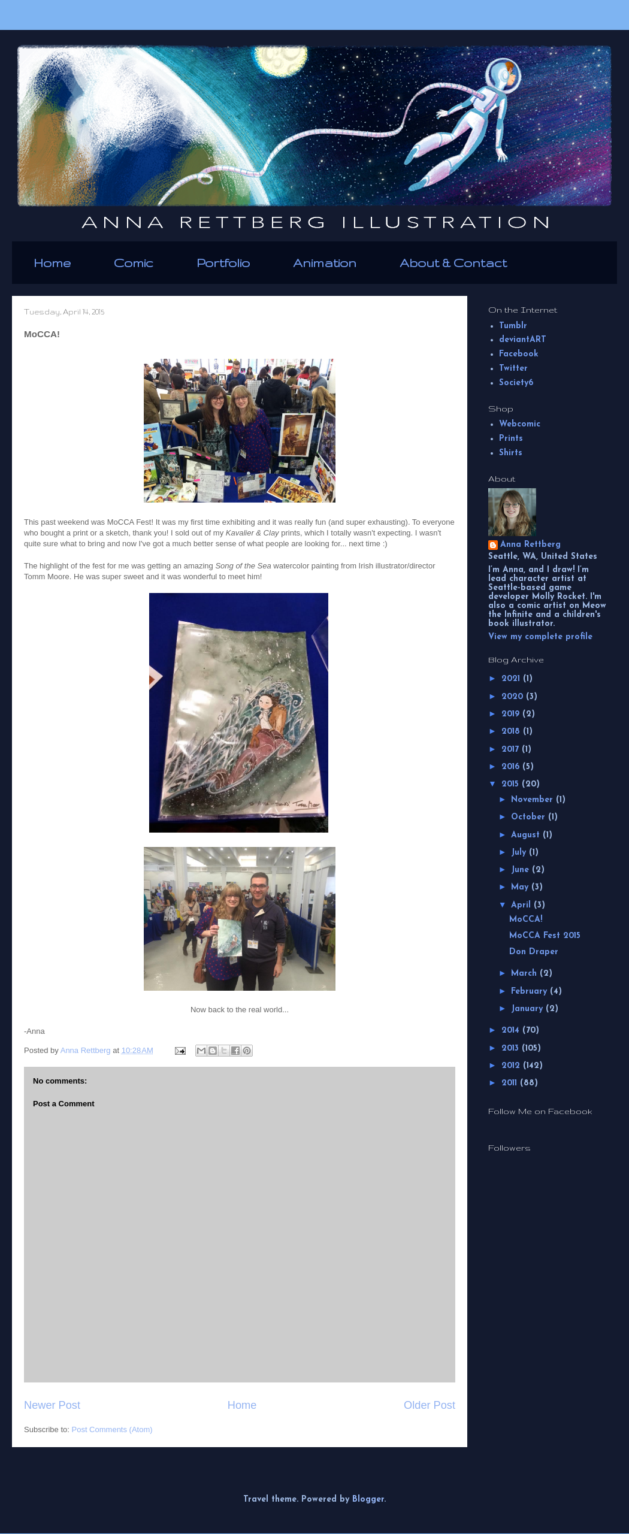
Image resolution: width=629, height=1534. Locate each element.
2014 (511, 1030)
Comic (133, 263)
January (528, 1008)
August (527, 835)
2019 (511, 714)
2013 (511, 1048)
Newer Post (52, 1405)
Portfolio (223, 263)
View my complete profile (540, 637)
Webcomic (519, 424)
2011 (510, 1083)
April (522, 905)
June (521, 870)
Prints (511, 438)
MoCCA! (525, 919)
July (520, 852)
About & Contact (453, 263)
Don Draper (533, 952)
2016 (511, 767)
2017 (511, 749)
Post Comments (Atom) (112, 1429)
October (529, 817)
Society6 (516, 383)
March (525, 973)
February (530, 991)
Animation (324, 263)
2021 (512, 678)
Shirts (510, 453)
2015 (511, 784)
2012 (512, 1065)
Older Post (429, 1405)
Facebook (519, 354)
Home (52, 263)
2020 (513, 696)
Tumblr (513, 326)
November (533, 799)
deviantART (522, 339)
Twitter (513, 368)
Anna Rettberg (530, 544)
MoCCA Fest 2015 (544, 935)
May (521, 887)
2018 (512, 731)
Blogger (368, 1499)
